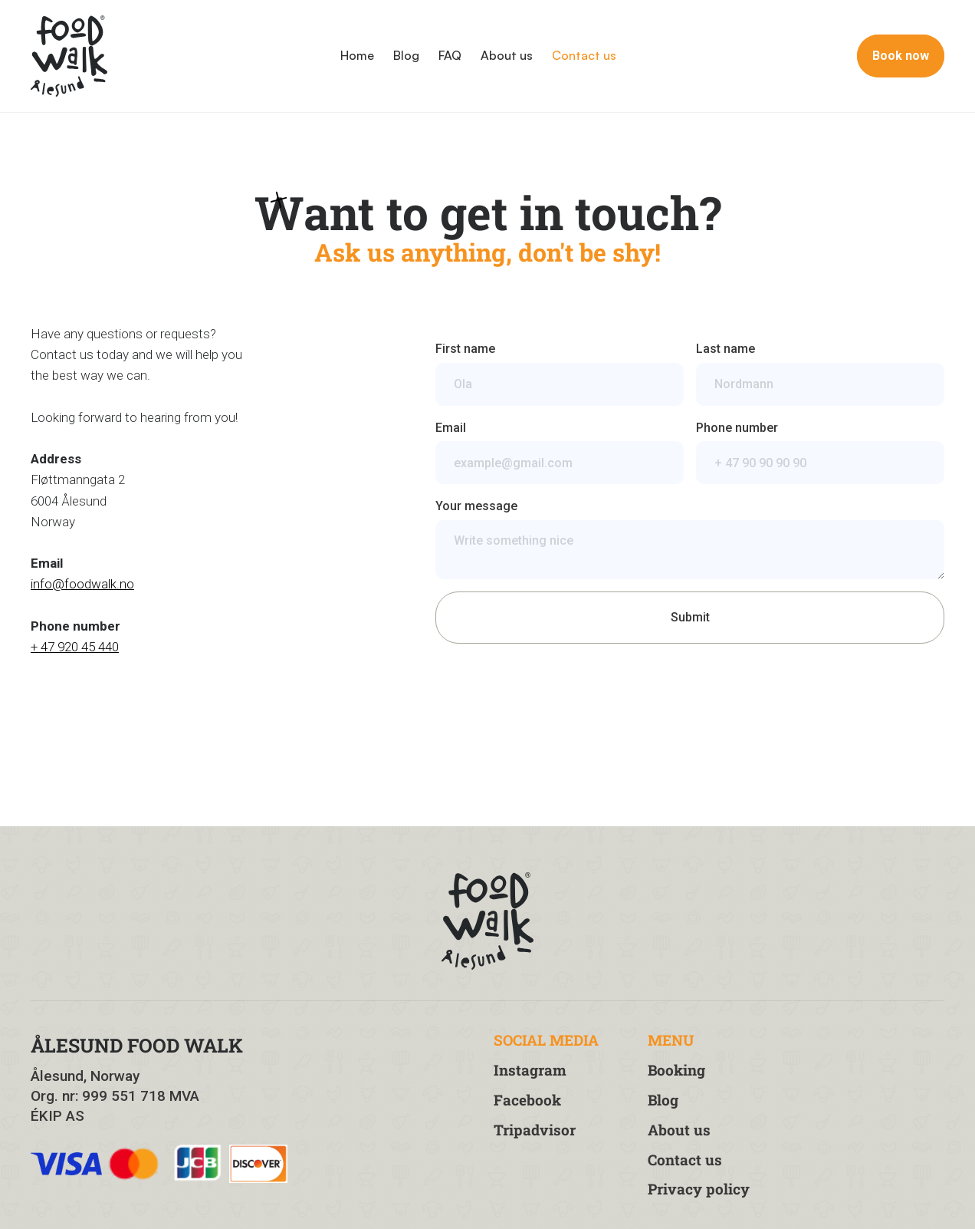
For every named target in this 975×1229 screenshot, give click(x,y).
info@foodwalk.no (82, 583)
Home (357, 55)
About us (507, 55)
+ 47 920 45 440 (75, 646)
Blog (406, 55)
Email (450, 427)
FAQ (449, 55)
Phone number (737, 427)
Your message (476, 506)
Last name (725, 348)
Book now (900, 55)
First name (465, 348)
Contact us (584, 55)
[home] (69, 56)
